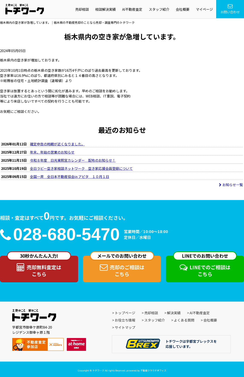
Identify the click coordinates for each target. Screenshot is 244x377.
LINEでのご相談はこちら (205, 267)
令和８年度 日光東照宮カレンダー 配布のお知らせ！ (73, 160)
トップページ (125, 312)
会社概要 (182, 9)
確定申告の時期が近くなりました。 (57, 144)
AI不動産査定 (132, 9)
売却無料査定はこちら (39, 267)
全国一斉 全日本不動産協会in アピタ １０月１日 (69, 176)
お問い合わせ (230, 9)
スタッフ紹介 (159, 9)
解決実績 (174, 312)
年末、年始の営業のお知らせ (52, 152)
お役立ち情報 (125, 320)
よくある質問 (184, 320)
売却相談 (82, 9)
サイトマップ (125, 327)
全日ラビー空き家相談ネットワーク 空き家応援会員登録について (81, 168)
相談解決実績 (105, 9)
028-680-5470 (66, 234)
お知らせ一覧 (231, 184)
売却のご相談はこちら (122, 267)
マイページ (204, 9)
